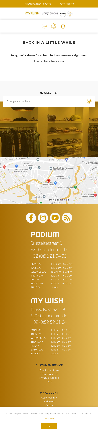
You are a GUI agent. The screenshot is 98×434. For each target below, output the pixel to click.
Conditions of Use (49, 370)
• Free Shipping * (66, 3)
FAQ (49, 381)
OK (49, 426)
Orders (49, 405)
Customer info (49, 397)
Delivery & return (49, 374)
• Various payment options (37, 3)
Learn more (49, 418)
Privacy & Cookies (49, 377)
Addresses (49, 401)
